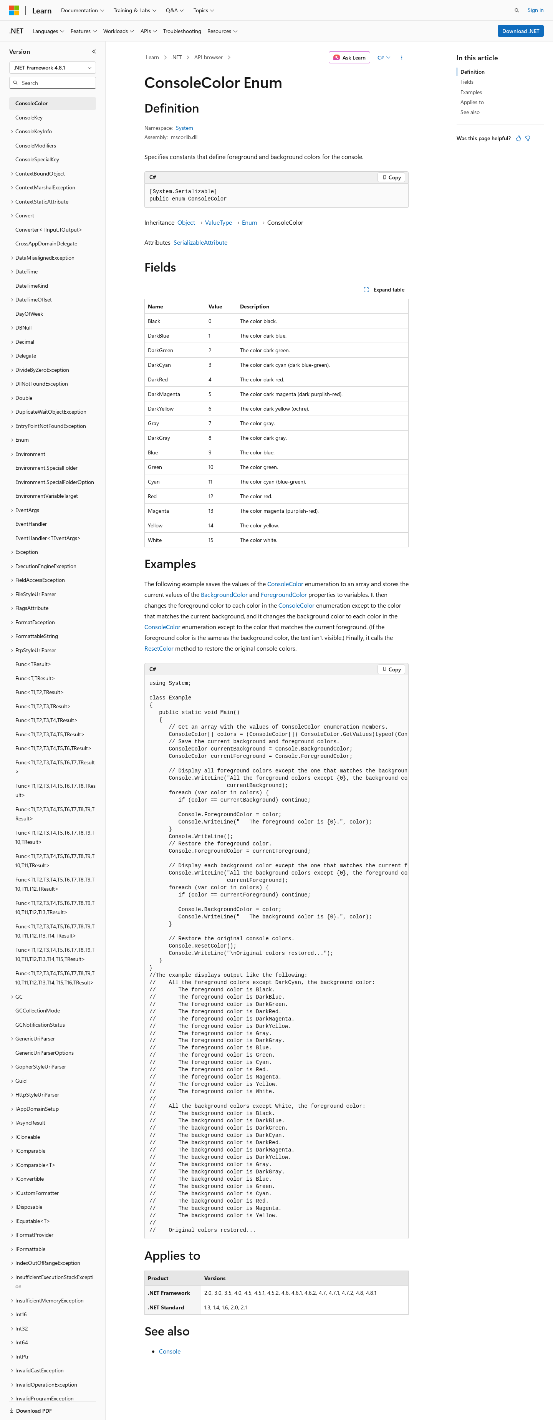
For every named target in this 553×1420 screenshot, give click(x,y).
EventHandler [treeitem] (31, 523)
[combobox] (52, 67)
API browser (208, 57)
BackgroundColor (224, 594)
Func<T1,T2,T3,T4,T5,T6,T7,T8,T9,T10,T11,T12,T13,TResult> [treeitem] (54, 907)
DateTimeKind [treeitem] (31, 285)
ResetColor (159, 648)
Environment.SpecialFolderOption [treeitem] (54, 481)
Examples (471, 92)
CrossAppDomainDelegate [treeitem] (46, 243)
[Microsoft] (14, 10)
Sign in (536, 9)
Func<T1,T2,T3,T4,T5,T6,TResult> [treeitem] (53, 748)
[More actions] (402, 57)
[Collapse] (94, 51)
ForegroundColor (284, 594)
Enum (249, 222)
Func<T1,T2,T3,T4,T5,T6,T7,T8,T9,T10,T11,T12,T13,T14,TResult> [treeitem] (54, 931)
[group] (276, 957)
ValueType (218, 222)
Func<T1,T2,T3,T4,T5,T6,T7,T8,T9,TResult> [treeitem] (54, 813)
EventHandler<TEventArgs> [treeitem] (48, 538)
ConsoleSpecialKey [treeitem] (37, 159)
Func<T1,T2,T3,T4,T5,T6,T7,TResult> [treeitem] (55, 767)
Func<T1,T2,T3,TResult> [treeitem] (43, 706)
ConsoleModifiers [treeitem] (35, 145)
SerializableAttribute (200, 242)
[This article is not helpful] (527, 138)
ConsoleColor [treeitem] (31, 103)
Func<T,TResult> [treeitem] (35, 678)
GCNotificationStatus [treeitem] (40, 1024)
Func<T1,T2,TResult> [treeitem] (39, 692)
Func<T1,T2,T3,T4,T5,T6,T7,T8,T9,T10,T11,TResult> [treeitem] (54, 860)
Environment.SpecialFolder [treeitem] (46, 467)
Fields (467, 81)
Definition (472, 71)
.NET (176, 57)
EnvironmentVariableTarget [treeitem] (46, 495)
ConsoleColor (285, 584)
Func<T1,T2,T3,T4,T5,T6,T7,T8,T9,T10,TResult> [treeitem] (54, 837)
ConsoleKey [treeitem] (29, 117)
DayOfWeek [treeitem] (29, 313)
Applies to (472, 102)
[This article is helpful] (518, 138)
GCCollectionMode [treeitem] (37, 1010)
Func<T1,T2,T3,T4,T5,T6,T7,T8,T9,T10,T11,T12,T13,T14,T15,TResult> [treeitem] (54, 954)
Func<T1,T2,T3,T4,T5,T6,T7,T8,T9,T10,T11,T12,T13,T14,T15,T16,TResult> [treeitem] (54, 977)
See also (470, 112)
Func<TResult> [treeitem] (33, 664)
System (184, 127)
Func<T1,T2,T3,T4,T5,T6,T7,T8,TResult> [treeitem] (55, 790)
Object (186, 222)
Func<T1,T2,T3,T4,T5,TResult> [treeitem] (50, 734)
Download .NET (521, 31)
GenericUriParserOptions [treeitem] (44, 1052)
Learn (152, 57)
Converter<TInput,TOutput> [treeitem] (49, 229)
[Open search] (517, 10)
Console (169, 1351)
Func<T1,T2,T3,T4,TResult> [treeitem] (46, 720)
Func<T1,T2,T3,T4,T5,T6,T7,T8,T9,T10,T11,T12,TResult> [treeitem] (54, 884)
